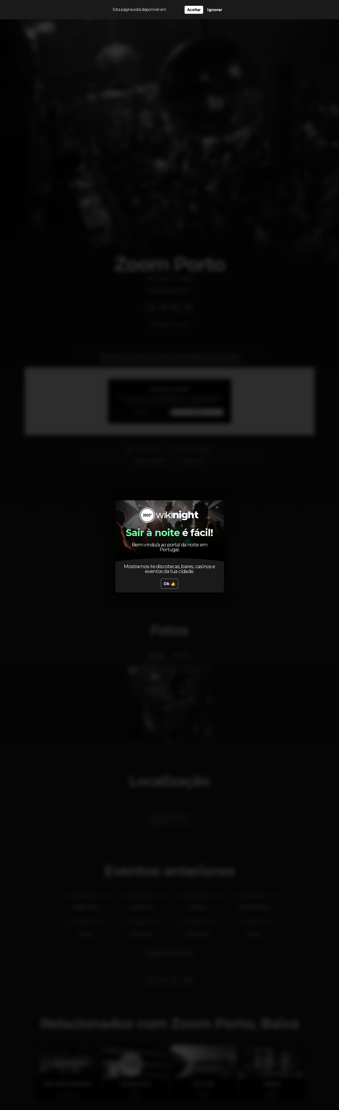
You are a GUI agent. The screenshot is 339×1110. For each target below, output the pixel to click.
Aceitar (194, 9)
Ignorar (214, 9)
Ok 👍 (169, 583)
